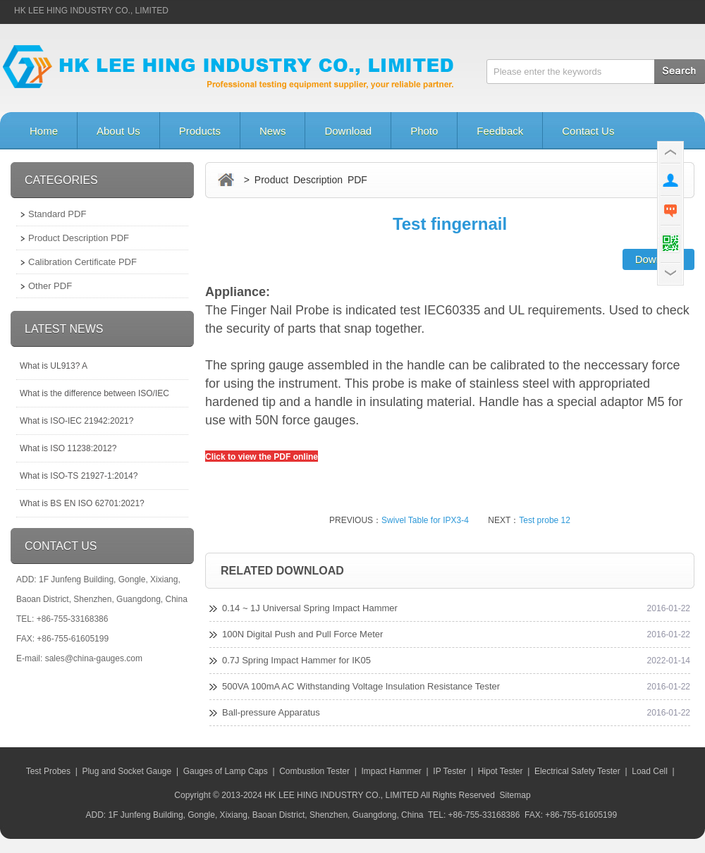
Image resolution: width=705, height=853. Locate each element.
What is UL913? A (53, 366)
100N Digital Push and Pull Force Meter (302, 634)
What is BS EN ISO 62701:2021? (82, 503)
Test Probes (48, 771)
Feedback (500, 131)
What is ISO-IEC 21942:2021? (76, 421)
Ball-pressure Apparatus (271, 712)
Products (200, 131)
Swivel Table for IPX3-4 (425, 520)
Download (348, 131)
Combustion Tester (314, 771)
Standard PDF (57, 214)
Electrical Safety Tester (577, 771)
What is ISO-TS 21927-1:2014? (78, 476)
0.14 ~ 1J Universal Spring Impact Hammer (310, 608)
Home (44, 131)
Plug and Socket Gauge (126, 771)
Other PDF (50, 286)
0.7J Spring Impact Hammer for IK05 (296, 660)
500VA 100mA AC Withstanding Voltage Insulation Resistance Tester (361, 686)
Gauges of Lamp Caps (225, 771)
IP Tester (449, 771)
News (272, 131)
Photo (424, 131)
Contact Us (588, 131)
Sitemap (515, 795)
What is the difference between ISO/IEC (94, 393)
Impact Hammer (391, 771)
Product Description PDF (78, 238)
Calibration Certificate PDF (82, 262)
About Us (118, 131)
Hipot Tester (500, 771)
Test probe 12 (544, 520)
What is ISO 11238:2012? (68, 448)
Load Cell (650, 771)
